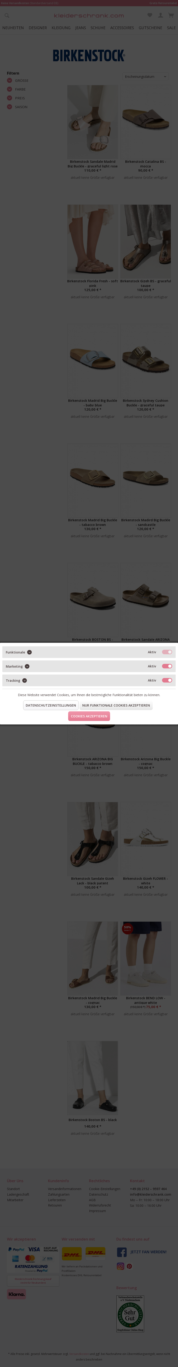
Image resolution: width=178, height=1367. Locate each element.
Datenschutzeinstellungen (51, 705)
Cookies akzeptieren (89, 716)
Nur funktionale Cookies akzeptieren (116, 705)
